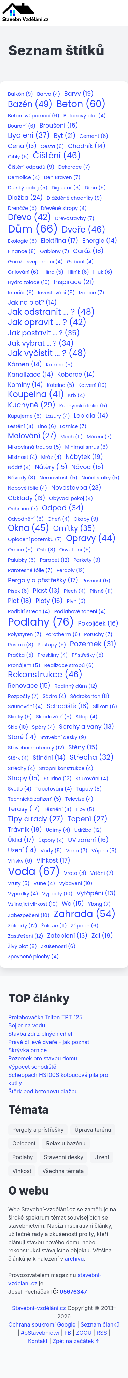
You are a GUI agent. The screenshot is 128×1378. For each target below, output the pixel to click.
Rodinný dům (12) (75, 686)
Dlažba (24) (25, 197)
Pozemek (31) (93, 644)
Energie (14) (99, 241)
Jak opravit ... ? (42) (47, 323)
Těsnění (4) (58, 809)
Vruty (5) (19, 884)
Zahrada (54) (85, 914)
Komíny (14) (25, 385)
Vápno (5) (104, 851)
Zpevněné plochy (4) (33, 957)
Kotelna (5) (60, 385)
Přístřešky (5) (87, 655)
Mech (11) (71, 437)
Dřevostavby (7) (74, 219)
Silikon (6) (105, 707)
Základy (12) (22, 926)
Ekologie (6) (22, 241)
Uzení (101, 1157)
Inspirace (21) (74, 282)
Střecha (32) (92, 757)
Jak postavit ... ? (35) (44, 333)
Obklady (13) (26, 498)
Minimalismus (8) (86, 447)
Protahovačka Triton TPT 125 (45, 1017)
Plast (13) (46, 590)
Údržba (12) (88, 830)
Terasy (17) (24, 809)
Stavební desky (63, 1157)
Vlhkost (21, 1170)
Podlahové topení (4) (80, 612)
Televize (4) (79, 799)
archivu (74, 1258)
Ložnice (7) (73, 426)
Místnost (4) (22, 457)
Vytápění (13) (96, 893)
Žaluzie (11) (54, 926)
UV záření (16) (88, 840)
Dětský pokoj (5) (27, 188)
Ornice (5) (20, 550)
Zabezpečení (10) (28, 915)
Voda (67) (34, 871)
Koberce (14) (76, 374)
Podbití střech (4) (29, 612)
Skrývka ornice (27, 1050)
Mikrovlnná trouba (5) (34, 447)
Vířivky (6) (20, 861)
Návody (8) (21, 478)
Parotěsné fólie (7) (30, 570)
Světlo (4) (19, 789)
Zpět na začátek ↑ (76, 1341)
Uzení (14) (22, 850)
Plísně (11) (101, 591)
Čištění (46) (57, 156)
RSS (102, 1332)
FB (67, 1332)
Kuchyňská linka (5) (83, 406)
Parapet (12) (55, 560)
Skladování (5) (54, 717)
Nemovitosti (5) (58, 478)
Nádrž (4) (19, 468)
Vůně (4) (44, 884)
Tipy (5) (84, 809)
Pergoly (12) (71, 570)
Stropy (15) (24, 778)
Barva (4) (48, 94)
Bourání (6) (21, 126)
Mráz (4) (51, 457)
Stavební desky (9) (63, 737)
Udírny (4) (58, 830)
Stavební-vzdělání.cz (39, 1308)
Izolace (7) (91, 293)
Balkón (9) (20, 94)
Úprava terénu (92, 1129)
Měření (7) (99, 437)
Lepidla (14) (91, 415)
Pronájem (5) (24, 665)
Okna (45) (28, 528)
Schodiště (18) (68, 706)
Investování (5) (56, 293)
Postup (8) (20, 645)
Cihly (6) (18, 157)
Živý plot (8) (22, 946)
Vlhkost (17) (53, 860)
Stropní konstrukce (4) (66, 768)
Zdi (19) (102, 935)
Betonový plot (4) (84, 116)
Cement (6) (94, 136)
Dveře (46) (83, 230)
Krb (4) (76, 396)
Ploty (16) (49, 601)
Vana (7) (76, 851)
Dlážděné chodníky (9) (74, 198)
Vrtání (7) (102, 873)
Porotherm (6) (62, 635)
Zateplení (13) (67, 935)
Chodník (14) (86, 146)
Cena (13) (22, 146)
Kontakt (37, 1341)
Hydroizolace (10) (29, 282)
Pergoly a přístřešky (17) (43, 580)
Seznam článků (100, 1324)
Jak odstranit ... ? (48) (51, 312)
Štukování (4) (91, 779)
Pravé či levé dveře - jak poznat (48, 1041)
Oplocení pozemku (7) (35, 540)
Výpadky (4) (23, 894)
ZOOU (84, 1332)
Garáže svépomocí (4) (35, 262)
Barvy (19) (79, 93)
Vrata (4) (75, 873)
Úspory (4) (51, 840)
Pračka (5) (20, 655)
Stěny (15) (83, 747)
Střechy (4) (21, 768)
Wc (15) (73, 903)
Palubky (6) (22, 560)
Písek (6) (18, 591)
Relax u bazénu (65, 1143)
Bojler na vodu (26, 1025)
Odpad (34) (63, 508)
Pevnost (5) (96, 581)
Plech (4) (75, 591)
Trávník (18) (25, 829)
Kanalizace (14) (30, 374)
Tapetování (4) (53, 789)
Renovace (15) (29, 685)
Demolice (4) (24, 177)
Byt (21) (65, 136)
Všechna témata (63, 1170)
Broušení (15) (59, 125)
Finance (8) (22, 251)
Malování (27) (32, 436)
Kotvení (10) (92, 385)
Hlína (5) (52, 272)
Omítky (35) (74, 528)
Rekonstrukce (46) (45, 675)
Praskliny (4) (53, 655)
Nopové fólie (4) (27, 488)
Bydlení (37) (29, 135)
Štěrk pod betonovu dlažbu (43, 1091)
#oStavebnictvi (40, 1332)
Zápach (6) (84, 926)
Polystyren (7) (24, 635)
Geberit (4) (80, 262)
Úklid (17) (21, 840)
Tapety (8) (89, 789)
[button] (119, 13)
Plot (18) (20, 601)
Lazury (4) (58, 416)
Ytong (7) (99, 904)
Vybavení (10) (76, 884)
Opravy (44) (91, 539)
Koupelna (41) (36, 395)
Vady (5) (51, 851)
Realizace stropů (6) (69, 665)
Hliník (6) (78, 272)
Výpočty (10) (57, 894)
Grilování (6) (23, 272)
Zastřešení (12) (25, 936)
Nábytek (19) (84, 457)
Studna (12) (57, 779)
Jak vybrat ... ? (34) (41, 343)
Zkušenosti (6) (58, 946)
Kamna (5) (59, 365)
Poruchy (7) (98, 635)
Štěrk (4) (18, 758)
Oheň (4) (59, 519)
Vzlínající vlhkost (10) (33, 904)
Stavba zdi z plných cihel (40, 1033)
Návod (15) (87, 467)
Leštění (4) (21, 426)
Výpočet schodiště (32, 1066)
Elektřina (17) (60, 241)
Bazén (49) (30, 104)
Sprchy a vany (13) (86, 726)
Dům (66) (33, 229)
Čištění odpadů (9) (31, 167)
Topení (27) (87, 819)
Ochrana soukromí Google (41, 1324)
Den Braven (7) (62, 177)
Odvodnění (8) (26, 519)
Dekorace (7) (74, 167)
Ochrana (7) (23, 509)
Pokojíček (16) (98, 623)
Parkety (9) (86, 560)
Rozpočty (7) (23, 696)
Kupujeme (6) (25, 416)
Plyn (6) (76, 601)
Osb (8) (46, 550)
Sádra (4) (54, 696)
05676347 (73, 1291)
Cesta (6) (52, 147)
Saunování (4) (25, 707)
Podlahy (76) (41, 622)
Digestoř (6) (66, 188)
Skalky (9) (20, 717)
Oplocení (23, 1143)
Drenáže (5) (22, 208)
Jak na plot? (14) (32, 302)
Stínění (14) (49, 757)
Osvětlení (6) (75, 550)
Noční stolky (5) (101, 478)
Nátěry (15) (51, 467)
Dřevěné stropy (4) (64, 208)
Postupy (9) (52, 645)
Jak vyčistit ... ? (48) (47, 353)
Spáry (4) (43, 727)
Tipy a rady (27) (35, 819)
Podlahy (22, 1157)
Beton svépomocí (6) (33, 116)
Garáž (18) (88, 251)
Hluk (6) (102, 272)
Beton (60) (81, 104)
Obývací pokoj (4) (71, 498)
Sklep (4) (86, 717)
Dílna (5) (95, 188)
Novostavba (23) (76, 487)
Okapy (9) (86, 519)
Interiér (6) (21, 293)
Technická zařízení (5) (34, 799)
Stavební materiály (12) (36, 748)
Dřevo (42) (29, 218)
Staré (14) (22, 737)
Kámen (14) (25, 364)
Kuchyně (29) (31, 405)
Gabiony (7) (54, 251)
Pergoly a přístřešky (37, 1129)
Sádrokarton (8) (90, 696)
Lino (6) (47, 426)
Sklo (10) (18, 727)
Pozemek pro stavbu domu (42, 1058)
